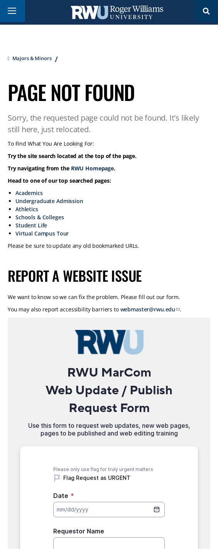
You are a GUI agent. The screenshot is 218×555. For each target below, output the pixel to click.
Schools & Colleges (39, 217)
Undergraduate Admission (49, 201)
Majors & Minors (32, 58)
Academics (29, 193)
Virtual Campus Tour (42, 233)
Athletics (26, 209)
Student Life (31, 225)
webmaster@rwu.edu (148, 309)
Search (206, 11)
